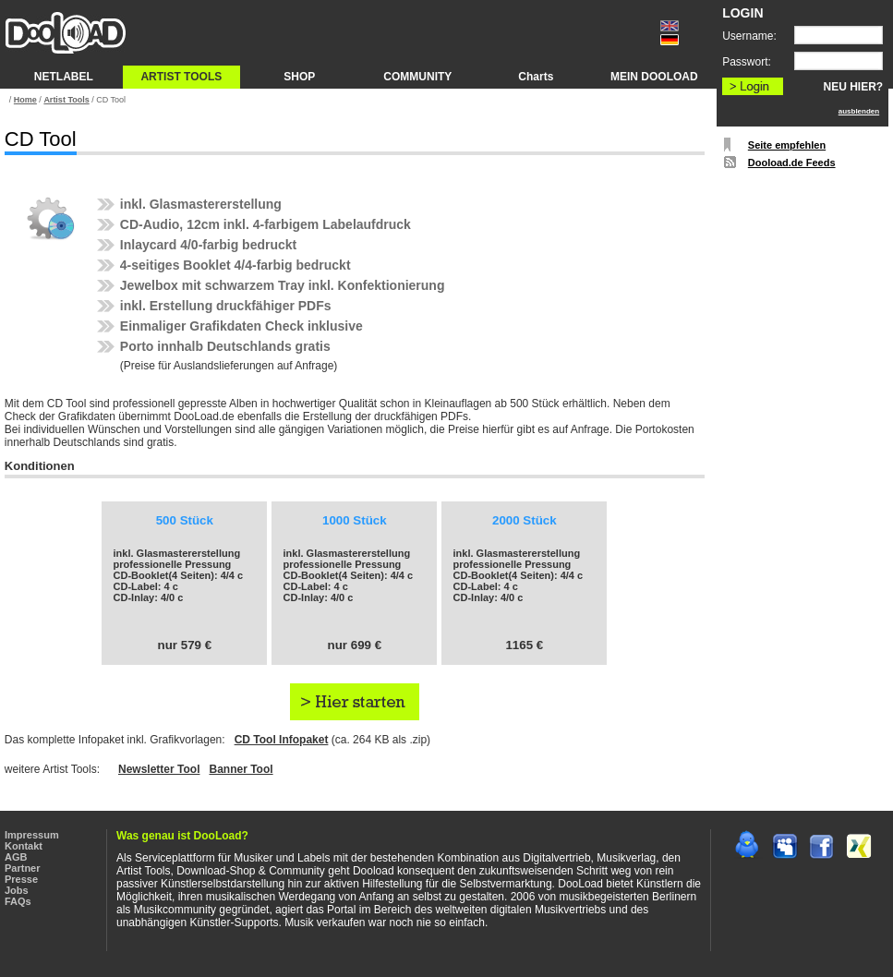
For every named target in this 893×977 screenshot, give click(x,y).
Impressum (32, 834)
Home (25, 99)
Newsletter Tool (158, 769)
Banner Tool (240, 769)
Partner (23, 868)
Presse (21, 879)
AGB (16, 856)
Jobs (17, 890)
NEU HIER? (854, 86)
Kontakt (23, 845)
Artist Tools (66, 99)
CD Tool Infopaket (282, 739)
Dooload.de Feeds (792, 162)
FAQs (18, 901)
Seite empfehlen (787, 145)
